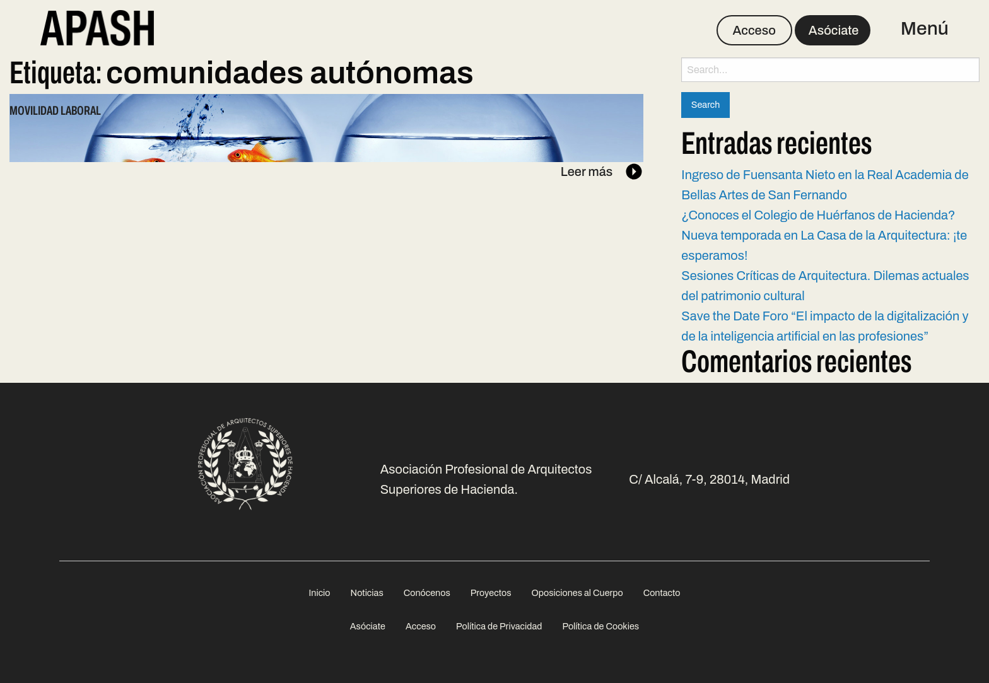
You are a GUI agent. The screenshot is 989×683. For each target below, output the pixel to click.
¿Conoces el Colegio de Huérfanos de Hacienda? (818, 215)
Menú (925, 28)
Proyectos (491, 593)
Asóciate (834, 30)
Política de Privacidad (499, 626)
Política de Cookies (600, 626)
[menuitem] (319, 593)
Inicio (319, 593)
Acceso (753, 30)
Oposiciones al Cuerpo (577, 593)
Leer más (602, 171)
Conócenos (427, 593)
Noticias (367, 593)
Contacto (662, 593)
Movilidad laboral (55, 110)
